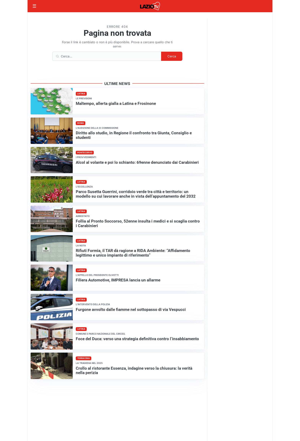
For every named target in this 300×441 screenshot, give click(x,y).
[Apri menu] (34, 6)
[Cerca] (106, 56)
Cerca (171, 56)
